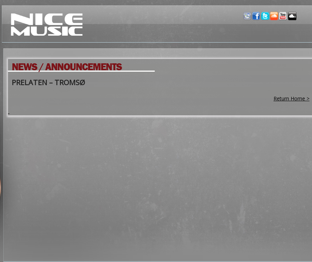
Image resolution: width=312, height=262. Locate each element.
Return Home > (291, 98)
